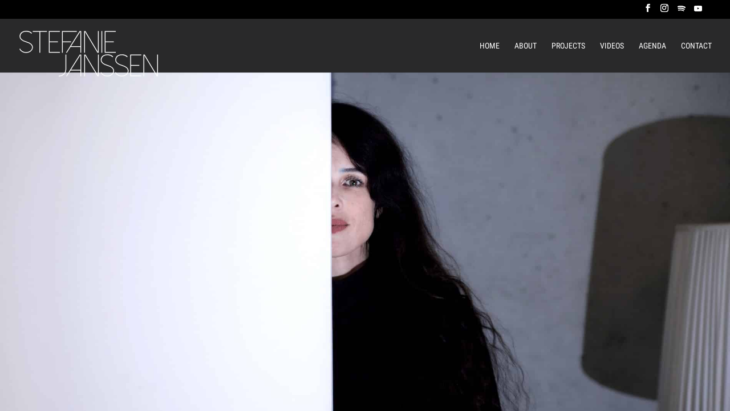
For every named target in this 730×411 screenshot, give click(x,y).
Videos (612, 46)
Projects (568, 46)
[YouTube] (698, 12)
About (525, 46)
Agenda (652, 46)
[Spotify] (681, 12)
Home (490, 46)
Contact (696, 46)
